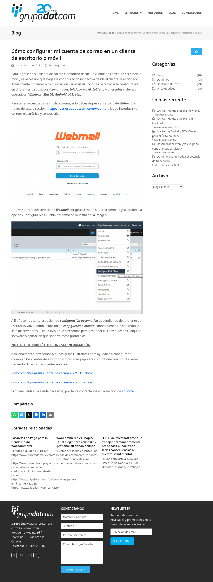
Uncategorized (57, 65)
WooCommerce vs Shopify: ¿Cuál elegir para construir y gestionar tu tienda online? (77, 442)
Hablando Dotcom (168, 84)
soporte (128, 391)
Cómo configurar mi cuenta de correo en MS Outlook (52, 373)
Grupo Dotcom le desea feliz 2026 (178, 111)
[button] (14, 415)
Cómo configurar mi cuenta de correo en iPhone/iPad (52, 382)
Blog (112, 32)
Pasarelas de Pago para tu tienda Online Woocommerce (29, 442)
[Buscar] (196, 51)
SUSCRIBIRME (122, 541)
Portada (102, 32)
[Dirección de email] (131, 532)
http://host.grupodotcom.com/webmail (77, 108)
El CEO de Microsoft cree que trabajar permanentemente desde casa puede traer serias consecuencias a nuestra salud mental (122, 446)
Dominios (163, 79)
